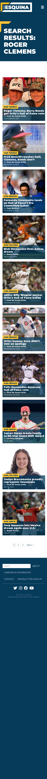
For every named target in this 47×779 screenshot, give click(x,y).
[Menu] (42, 7)
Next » (30, 545)
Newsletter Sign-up (30, 579)
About (36, 566)
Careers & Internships (17, 572)
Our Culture (11, 245)
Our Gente (10, 429)
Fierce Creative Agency (31, 597)
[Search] (17, 566)
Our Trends (10, 107)
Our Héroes (10, 196)
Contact (9, 579)
